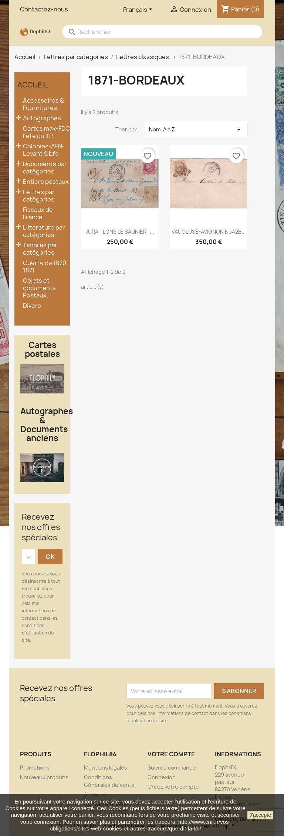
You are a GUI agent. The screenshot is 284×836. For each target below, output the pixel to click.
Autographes (42, 118)
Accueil (32, 85)
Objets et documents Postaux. (39, 288)
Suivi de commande (172, 767)
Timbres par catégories (40, 249)
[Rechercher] (155, 31)
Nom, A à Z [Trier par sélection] (196, 129)
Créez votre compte (173, 786)
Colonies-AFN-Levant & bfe (44, 150)
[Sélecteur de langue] (139, 10)
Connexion (162, 777)
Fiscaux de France (38, 213)
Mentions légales (105, 767)
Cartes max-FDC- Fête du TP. (47, 132)
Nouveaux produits (44, 777)
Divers (32, 306)
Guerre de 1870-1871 (46, 266)
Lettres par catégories (39, 195)
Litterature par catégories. (44, 231)
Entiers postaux (46, 182)
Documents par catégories (45, 167)
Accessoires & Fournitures (43, 104)
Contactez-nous (44, 9)
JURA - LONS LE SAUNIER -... (119, 231)
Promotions (35, 767)
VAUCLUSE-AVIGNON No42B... (209, 231)
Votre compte (171, 754)
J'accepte (260, 815)
